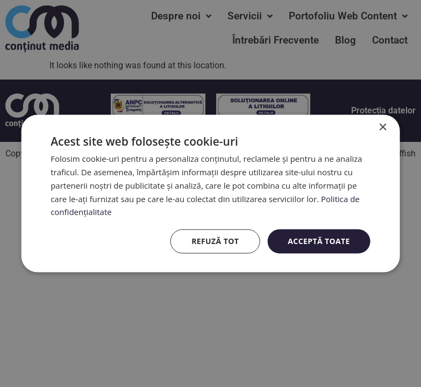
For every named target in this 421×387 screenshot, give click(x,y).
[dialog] (210, 194)
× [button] (383, 128)
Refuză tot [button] (215, 241)
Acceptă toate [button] (319, 241)
